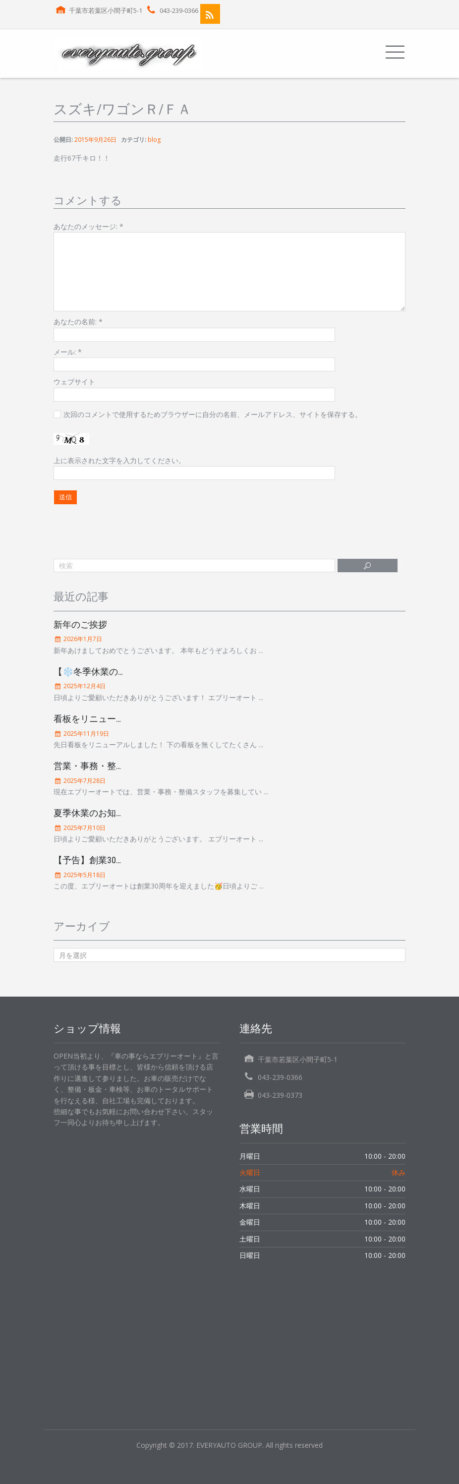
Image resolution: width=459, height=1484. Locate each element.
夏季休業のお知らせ (94, 813)
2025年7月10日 (84, 828)
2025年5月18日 (84, 875)
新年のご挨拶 (80, 624)
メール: (68, 351)
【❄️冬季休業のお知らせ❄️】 (113, 671)
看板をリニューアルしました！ (116, 718)
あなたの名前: (78, 321)
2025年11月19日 (85, 733)
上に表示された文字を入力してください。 (119, 460)
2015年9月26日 (95, 139)
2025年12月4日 (84, 686)
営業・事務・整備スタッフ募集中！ (125, 766)
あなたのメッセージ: (88, 226)
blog (154, 139)
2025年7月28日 (84, 780)
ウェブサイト (74, 381)
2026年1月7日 (82, 639)
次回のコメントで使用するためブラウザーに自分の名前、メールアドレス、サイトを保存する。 (212, 414)
